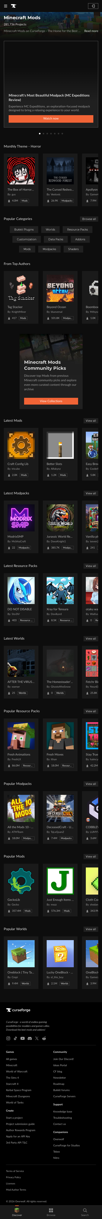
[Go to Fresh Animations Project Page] (21, 744)
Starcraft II (12, 1084)
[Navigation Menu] (6, 6)
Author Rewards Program (20, 1130)
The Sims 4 (12, 1078)
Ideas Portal (60, 1065)
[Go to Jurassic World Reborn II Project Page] (60, 527)
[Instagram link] (8, 1038)
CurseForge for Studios (66, 1145)
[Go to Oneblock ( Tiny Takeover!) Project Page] (21, 962)
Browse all (89, 219)
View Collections (51, 401)
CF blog (57, 1071)
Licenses (10, 1183)
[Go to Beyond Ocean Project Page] (60, 297)
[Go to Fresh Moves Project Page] (60, 744)
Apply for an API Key (18, 1136)
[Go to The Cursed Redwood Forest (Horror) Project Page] (60, 180)
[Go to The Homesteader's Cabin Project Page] (60, 672)
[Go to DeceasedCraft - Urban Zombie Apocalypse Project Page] (60, 817)
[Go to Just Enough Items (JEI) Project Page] (60, 890)
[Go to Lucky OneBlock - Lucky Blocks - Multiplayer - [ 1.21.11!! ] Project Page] (60, 962)
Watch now (51, 118)
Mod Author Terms (16, 1190)
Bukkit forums (61, 1090)
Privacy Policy (13, 1177)
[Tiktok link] (15, 1038)
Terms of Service (15, 1171)
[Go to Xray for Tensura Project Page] (60, 599)
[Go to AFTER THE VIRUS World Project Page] (21, 672)
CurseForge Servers (64, 1096)
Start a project (14, 1118)
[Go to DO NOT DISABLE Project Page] (21, 599)
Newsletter (59, 1078)
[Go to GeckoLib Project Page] (21, 890)
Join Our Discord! (63, 1059)
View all (91, 420)
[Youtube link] (22, 1038)
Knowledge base (62, 1111)
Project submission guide (20, 1124)
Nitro (56, 1158)
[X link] (37, 1038)
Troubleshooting (62, 1118)
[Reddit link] (44, 1038)
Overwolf (58, 1139)
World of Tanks (15, 1102)
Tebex (56, 1152)
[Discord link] (29, 1038)
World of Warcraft (16, 1071)
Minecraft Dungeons (18, 1096)
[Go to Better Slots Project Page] (60, 454)
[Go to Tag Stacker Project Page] (21, 297)
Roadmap (58, 1084)
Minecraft (11, 1065)
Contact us (59, 1124)
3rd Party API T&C (16, 1142)
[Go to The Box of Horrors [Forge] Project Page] (21, 180)
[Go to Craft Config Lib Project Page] (21, 454)
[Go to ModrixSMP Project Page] (21, 527)
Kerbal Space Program (18, 1090)
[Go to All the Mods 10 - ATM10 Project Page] (21, 817)
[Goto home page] (14, 6)
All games (11, 1059)
